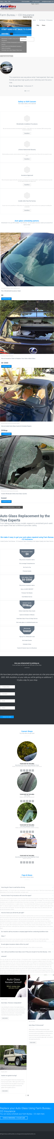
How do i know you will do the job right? (12, 912)
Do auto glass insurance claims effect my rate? (15, 944)
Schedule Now (6, 298)
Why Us (17, 25)
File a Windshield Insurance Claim (11, 291)
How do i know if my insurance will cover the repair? (16, 895)
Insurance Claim (27, 25)
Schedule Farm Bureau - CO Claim (11, 507)
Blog (6, 1)
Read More (27, 133)
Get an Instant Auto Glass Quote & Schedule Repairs (16, 426)
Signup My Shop (7, 717)
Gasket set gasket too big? (9, 1075)
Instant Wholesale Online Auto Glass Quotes (14, 493)
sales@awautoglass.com (48, 1)
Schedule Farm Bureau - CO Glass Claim (14, 1118)
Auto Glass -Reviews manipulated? (11, 1003)
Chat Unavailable (25, 1)
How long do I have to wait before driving (13, 887)
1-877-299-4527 (36, 1)
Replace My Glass (27, 17)
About (1, 1)
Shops (43, 25)
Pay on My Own (27, 22)
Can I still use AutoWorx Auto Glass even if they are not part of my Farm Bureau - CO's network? (26, 954)
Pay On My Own (7, 56)
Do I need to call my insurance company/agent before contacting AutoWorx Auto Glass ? (24, 934)
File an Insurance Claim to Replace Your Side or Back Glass (18, 358)
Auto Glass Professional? (36, 1025)
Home (10, 25)
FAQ (9, 1)
